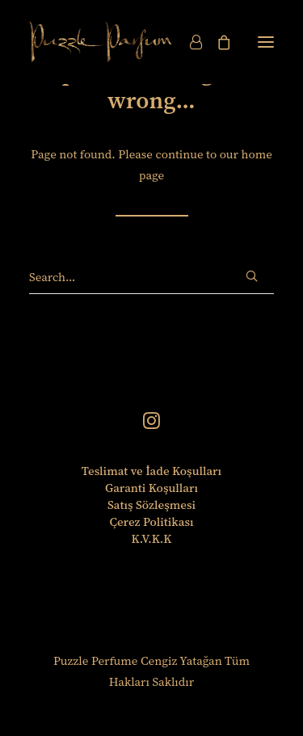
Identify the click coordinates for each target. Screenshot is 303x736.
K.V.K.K (152, 538)
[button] (266, 42)
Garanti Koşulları (151, 487)
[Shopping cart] (216, 42)
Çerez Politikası (151, 521)
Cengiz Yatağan (181, 660)
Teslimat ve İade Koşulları (151, 470)
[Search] (151, 277)
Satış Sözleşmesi (151, 504)
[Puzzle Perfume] (100, 42)
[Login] (188, 42)
